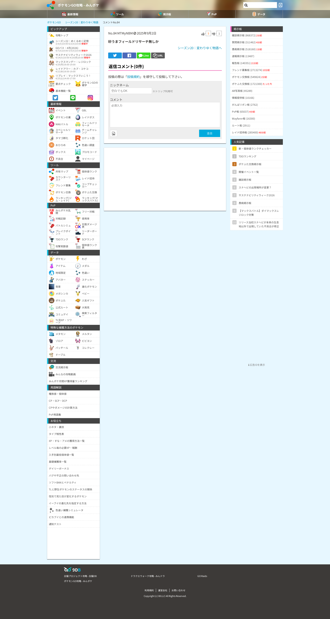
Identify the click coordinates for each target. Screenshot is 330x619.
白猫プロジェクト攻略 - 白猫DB (80, 576)
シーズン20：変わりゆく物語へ (200, 48)
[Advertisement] (165, 177)
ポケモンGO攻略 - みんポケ (78, 5)
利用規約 (149, 590)
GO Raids (202, 576)
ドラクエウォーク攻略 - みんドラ (148, 576)
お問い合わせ (178, 590)
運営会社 (162, 590)
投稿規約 (133, 76)
